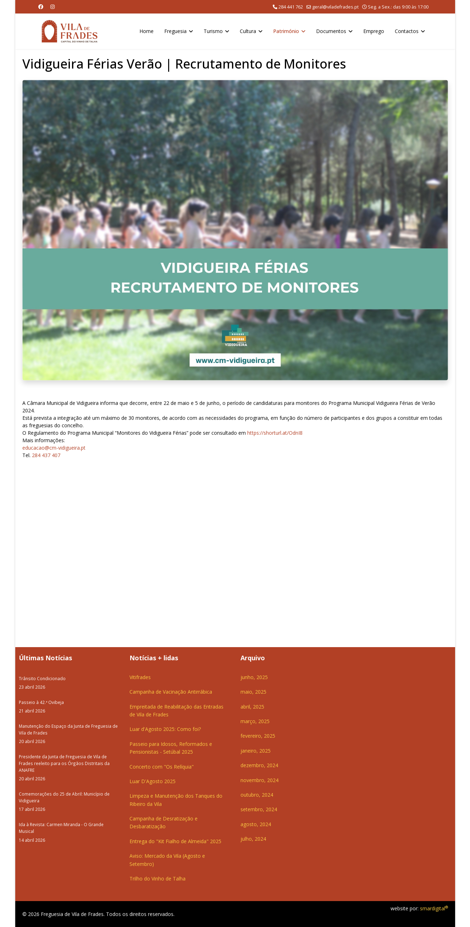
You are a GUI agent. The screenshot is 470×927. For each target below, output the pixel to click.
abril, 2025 (252, 706)
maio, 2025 (253, 691)
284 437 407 (46, 455)
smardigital (434, 908)
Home (146, 31)
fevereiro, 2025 (257, 735)
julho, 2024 (253, 838)
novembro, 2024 (259, 780)
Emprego (373, 31)
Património (286, 31)
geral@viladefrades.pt (335, 7)
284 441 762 (290, 7)
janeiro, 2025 (255, 750)
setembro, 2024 (258, 809)
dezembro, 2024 (259, 765)
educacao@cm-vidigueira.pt (53, 447)
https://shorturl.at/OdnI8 (275, 432)
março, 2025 (255, 721)
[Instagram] (52, 6)
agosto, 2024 (255, 824)
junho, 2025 (254, 677)
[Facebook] (40, 6)
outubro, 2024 (256, 794)
